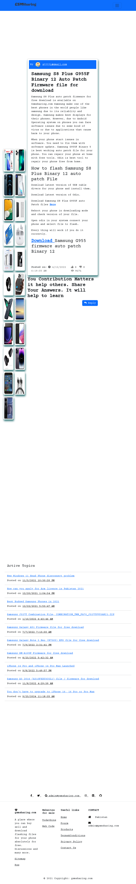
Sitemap (20, 859)
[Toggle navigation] (117, 5)
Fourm (64, 823)
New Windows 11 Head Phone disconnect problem (41, 576)
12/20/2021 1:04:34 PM (38, 593)
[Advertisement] (68, 32)
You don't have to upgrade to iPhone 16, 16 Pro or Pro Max (50, 691)
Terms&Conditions (73, 835)
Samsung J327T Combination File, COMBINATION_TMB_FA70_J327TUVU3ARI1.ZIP (60, 614)
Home (64, 817)
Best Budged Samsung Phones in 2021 (33, 601)
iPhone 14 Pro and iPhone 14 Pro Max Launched (41, 666)
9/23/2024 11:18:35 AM (38, 696)
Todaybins (49, 820)
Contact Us (68, 848)
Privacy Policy (71, 841)
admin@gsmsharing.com (63, 795)
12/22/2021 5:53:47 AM (38, 606)
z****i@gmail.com (54, 64)
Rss (17, 865)
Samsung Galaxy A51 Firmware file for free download (45, 627)
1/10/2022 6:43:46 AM (37, 619)
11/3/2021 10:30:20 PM (38, 580)
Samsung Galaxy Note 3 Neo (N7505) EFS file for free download (53, 640)
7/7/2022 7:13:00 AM (37, 632)
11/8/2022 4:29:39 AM (37, 683)
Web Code (48, 826)
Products (67, 829)
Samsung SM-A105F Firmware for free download (40, 653)
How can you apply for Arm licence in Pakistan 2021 (45, 588)
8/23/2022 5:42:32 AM (37, 657)
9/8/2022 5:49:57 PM (37, 670)
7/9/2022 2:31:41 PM (37, 645)
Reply (90, 303)
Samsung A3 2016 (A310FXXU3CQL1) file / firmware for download (53, 679)
